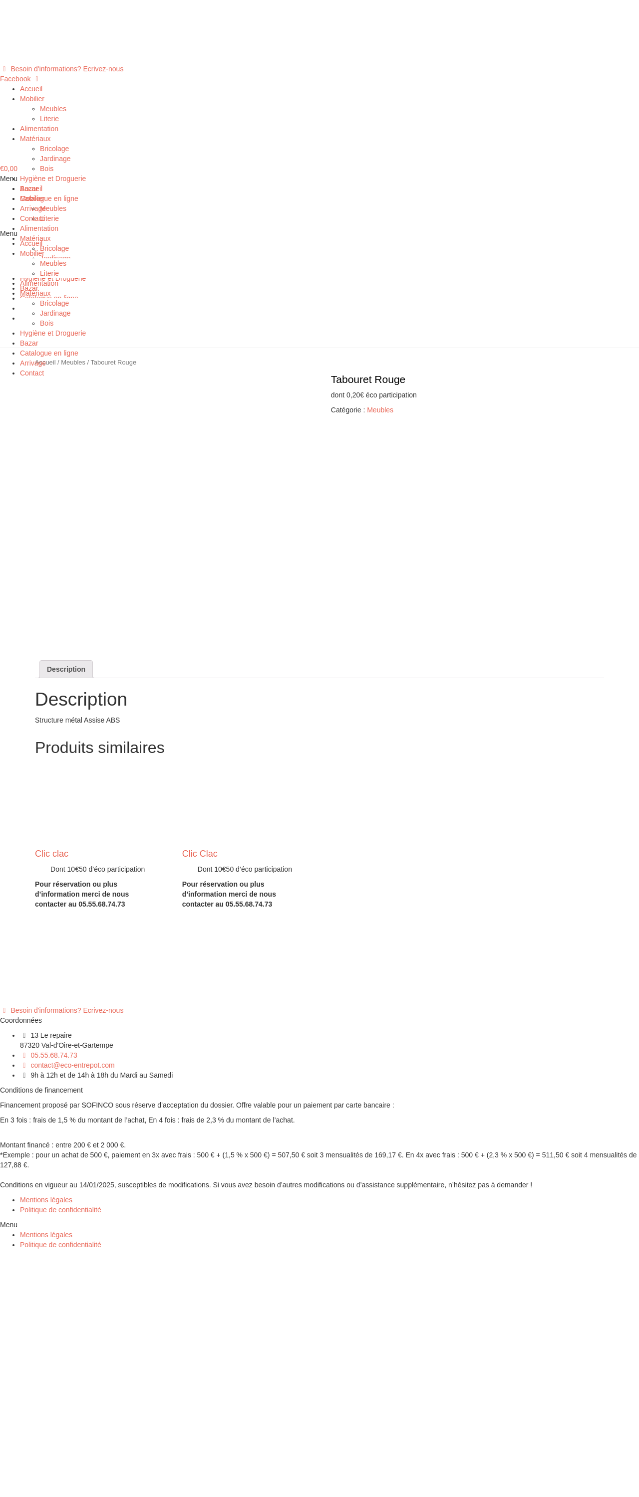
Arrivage (33, 208)
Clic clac (51, 1096)
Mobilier (32, 99)
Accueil (31, 89)
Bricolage (54, 149)
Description (66, 912)
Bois (46, 169)
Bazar (29, 188)
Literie (49, 119)
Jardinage (55, 159)
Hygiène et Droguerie (53, 179)
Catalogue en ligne (49, 198)
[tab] (66, 912)
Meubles (53, 109)
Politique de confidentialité (60, 1452)
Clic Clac (200, 1096)
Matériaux (35, 139)
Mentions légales (46, 1442)
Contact (32, 218)
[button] (61, 69)
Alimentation (39, 129)
